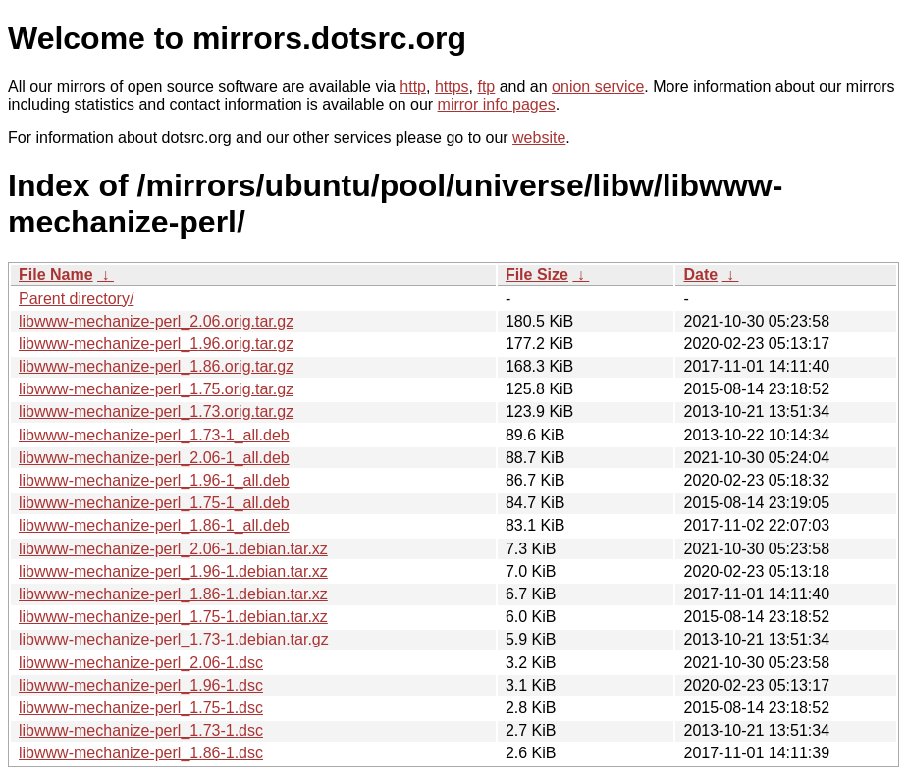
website (538, 137)
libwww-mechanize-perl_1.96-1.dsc (141, 685)
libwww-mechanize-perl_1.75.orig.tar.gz (156, 389)
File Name (56, 274)
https (452, 86)
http (413, 86)
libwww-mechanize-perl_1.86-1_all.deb (154, 525)
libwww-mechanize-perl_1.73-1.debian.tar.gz (174, 639)
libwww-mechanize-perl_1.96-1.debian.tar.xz (173, 571)
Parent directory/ (76, 298)
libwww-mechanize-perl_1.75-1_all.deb (154, 502)
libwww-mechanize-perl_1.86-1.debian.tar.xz (173, 594)
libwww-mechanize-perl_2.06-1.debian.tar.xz (173, 549)
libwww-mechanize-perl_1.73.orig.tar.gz (156, 411)
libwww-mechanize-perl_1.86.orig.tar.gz (156, 366)
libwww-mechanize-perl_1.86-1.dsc (141, 753)
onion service (598, 86)
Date (700, 274)
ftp (486, 86)
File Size (537, 274)
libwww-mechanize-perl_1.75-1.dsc (141, 707)
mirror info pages (497, 104)
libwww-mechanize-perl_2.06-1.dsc (141, 662)
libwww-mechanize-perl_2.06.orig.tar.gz (156, 321)
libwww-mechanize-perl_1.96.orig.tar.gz (156, 344)
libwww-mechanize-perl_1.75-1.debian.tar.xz (173, 616)
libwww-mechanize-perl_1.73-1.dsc (141, 730)
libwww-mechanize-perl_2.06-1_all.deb (154, 457)
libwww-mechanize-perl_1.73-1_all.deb (154, 435)
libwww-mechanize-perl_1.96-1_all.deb (154, 480)
